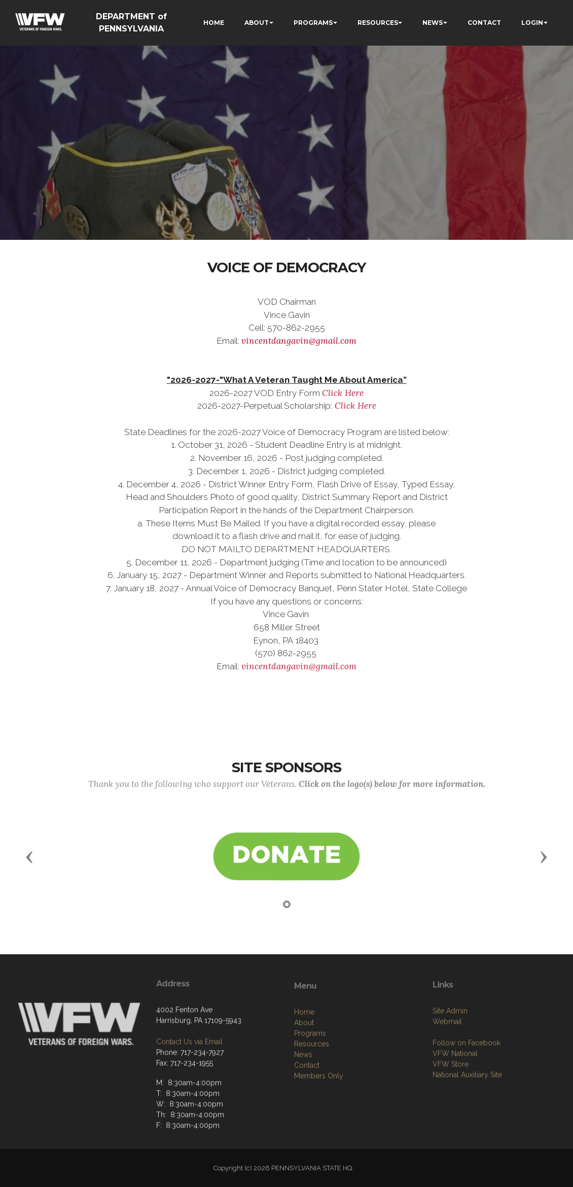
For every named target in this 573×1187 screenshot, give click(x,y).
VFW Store (451, 1102)
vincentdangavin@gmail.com (298, 340)
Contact (306, 1107)
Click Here (343, 393)
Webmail (447, 1060)
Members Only (318, 1118)
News (303, 1097)
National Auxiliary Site (467, 1113)
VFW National (455, 1092)
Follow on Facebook (466, 1081)
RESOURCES (377, 22)
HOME (213, 22)
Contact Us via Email (189, 1076)
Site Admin (450, 1049)
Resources (311, 1086)
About (304, 1065)
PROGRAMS (313, 22)
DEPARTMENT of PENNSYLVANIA (131, 22)
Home (304, 1054)
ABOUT (256, 22)
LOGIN (532, 22)
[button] (29, 856)
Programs (310, 1075)
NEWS (432, 22)
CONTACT (484, 22)
